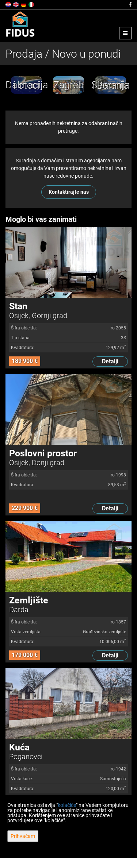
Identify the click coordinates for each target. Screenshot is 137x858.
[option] (27, 85)
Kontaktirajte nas (69, 192)
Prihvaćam (23, 836)
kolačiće (67, 805)
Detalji (110, 361)
